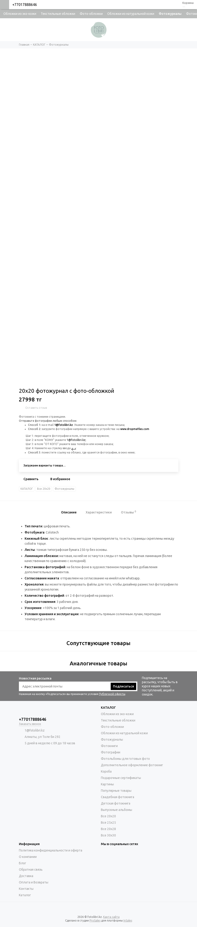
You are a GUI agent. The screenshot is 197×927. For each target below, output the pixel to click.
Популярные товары (116, 790)
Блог (22, 863)
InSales (127, 920)
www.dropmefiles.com (134, 428)
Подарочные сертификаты (121, 778)
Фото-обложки (91, 14)
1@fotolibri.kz (63, 424)
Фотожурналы (170, 14)
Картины (107, 784)
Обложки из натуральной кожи (130, 14)
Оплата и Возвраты (33, 882)
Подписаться (123, 686)
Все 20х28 (108, 829)
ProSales (95, 920)
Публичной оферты (112, 694)
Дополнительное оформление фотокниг (132, 765)
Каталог (25, 895)
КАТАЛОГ (26, 488)
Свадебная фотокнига (117, 797)
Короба (106, 771)
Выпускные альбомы (116, 810)
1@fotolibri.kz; (76, 439)
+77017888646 (24, 5)
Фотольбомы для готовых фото (125, 758)
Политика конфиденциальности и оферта (50, 850)
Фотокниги (109, 746)
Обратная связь (31, 869)
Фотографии (110, 752)
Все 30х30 (108, 835)
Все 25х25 (108, 822)
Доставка (26, 876)
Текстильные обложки (58, 14)
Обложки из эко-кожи (19, 14)
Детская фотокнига (115, 803)
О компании (28, 857)
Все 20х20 (43, 488)
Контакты (26, 889)
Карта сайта (111, 916)
